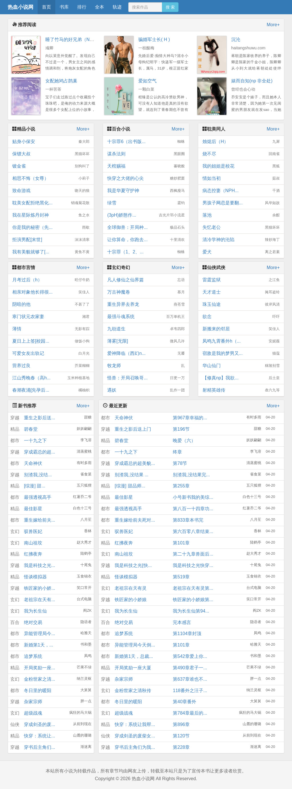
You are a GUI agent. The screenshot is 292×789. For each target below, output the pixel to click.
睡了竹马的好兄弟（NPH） (73, 39)
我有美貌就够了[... (51, 252)
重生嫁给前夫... (39, 520)
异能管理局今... (39, 633)
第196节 (181, 429)
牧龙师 (145, 366)
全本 (99, 7)
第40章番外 (184, 701)
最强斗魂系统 (145, 317)
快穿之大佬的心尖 (145, 178)
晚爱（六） (184, 440)
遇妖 (145, 390)
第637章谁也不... (190, 679)
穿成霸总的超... (39, 452)
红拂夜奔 (33, 554)
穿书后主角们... (39, 747)
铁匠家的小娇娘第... (193, 599)
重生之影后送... (39, 417)
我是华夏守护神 (145, 191)
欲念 (241, 317)
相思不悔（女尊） (51, 178)
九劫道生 (145, 329)
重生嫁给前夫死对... (135, 520)
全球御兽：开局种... (145, 227)
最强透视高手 (37, 497)
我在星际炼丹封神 (51, 215)
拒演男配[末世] (51, 240)
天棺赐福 (145, 166)
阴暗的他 (51, 304)
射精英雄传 (241, 390)
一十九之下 (35, 440)
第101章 (181, 542)
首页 (46, 7)
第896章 (181, 724)
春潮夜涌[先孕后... (51, 390)
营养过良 (51, 366)
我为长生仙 (35, 611)
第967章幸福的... (190, 417)
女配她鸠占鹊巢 (61, 80)
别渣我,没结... (38, 474)
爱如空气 (147, 80)
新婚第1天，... (38, 644)
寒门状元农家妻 (51, 317)
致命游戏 (51, 191)
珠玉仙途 (241, 304)
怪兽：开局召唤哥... (145, 378)
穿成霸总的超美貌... (135, 463)
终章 (177, 452)
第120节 (181, 735)
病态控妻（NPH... (241, 191)
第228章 (181, 747)
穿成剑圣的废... (39, 724)
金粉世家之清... (39, 679)
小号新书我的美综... (193, 497)
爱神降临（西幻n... (145, 353)
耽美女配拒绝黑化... (51, 203)
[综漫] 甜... (34, 485)
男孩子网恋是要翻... (241, 203)
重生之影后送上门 (133, 429)
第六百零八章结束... (193, 531)
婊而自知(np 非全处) (252, 80)
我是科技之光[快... (133, 565)
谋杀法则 (145, 154)
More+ (273, 24)
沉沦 (235, 39)
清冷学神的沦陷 (241, 240)
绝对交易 (33, 622)
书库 (64, 7)
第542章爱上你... (190, 656)
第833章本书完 (188, 520)
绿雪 (145, 203)
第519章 (181, 576)
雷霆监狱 (241, 280)
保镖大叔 (51, 154)
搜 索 (170, 7)
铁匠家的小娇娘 (131, 599)
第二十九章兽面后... (193, 554)
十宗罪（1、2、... (145, 252)
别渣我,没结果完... (191, 474)
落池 (241, 215)
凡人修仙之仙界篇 (145, 280)
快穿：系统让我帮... (135, 724)
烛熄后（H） (241, 142)
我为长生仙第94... (191, 611)
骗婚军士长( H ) (154, 39)
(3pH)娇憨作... (145, 215)
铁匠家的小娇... (39, 588)
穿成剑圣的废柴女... (135, 735)
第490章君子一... (190, 667)
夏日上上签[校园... (51, 341)
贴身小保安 (51, 142)
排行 (81, 7)
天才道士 (241, 292)
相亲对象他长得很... (51, 292)
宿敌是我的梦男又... (241, 353)
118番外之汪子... (190, 690)
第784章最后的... (190, 713)
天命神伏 (33, 463)
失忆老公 (241, 227)
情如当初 (241, 178)
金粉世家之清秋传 (133, 690)
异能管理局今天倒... (135, 644)
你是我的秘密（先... (51, 227)
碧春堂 (31, 429)
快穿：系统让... (39, 735)
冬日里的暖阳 (37, 690)
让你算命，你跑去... (145, 240)
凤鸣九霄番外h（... (241, 341)
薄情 (51, 329)
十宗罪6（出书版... (145, 142)
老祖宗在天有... (39, 599)
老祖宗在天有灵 (131, 588)
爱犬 (241, 252)
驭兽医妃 (33, 531)
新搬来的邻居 (241, 329)
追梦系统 (33, 656)
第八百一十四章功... (193, 508)
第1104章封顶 (187, 633)
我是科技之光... (39, 565)
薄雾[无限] (145, 341)
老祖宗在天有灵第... (193, 588)
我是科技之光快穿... (193, 565)
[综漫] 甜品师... (130, 485)
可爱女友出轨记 (51, 353)
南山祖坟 (33, 542)
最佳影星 (33, 508)
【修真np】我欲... (241, 378)
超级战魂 (33, 713)
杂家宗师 (33, 701)
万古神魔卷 (145, 292)
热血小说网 (20, 7)
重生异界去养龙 (145, 304)
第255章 (181, 485)
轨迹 (117, 7)
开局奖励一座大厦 (133, 667)
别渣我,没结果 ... (131, 474)
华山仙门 (241, 366)
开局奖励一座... (39, 667)
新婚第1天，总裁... (134, 656)
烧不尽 (241, 154)
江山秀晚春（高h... (51, 378)
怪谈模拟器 (35, 576)
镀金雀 (51, 166)
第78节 (180, 463)
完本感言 (182, 622)
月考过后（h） (51, 280)
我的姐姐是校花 (241, 166)
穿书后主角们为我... (135, 747)
